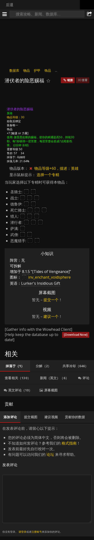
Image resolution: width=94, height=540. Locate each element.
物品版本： (18, 168)
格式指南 (69, 443)
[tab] (15, 366)
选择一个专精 (48, 174)
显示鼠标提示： (23, 174)
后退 (9, 4)
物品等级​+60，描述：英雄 (56, 168)
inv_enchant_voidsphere (46, 277)
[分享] (89, 14)
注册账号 (36, 531)
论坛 (50, 454)
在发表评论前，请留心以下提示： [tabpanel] (47, 480)
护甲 (37, 70)
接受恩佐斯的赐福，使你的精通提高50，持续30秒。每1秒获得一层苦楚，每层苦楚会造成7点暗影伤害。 (40, 141)
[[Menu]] (4, 14)
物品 (26, 70)
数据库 (14, 70)
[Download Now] (75, 335)
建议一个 (51, 316)
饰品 (47, 70)
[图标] (12, 96)
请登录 (22, 531)
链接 (70, 80)
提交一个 (51, 299)
